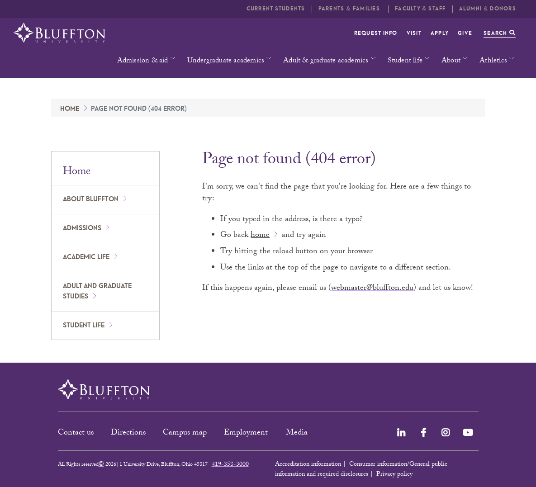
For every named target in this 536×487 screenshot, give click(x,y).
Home (69, 109)
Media (298, 433)
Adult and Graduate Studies (97, 291)
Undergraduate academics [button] (226, 61)
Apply (440, 33)
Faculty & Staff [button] (420, 9)
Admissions (82, 228)
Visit (414, 33)
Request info (376, 33)
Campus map (185, 433)
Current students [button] (276, 9)
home (260, 236)
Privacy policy (394, 474)
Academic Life (86, 257)
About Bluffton (91, 199)
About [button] (450, 61)
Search (500, 33)
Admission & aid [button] (142, 61)
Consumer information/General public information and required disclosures (361, 469)
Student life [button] (405, 61)
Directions (128, 433)
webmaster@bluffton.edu (372, 289)
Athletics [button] (493, 61)
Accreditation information (308, 464)
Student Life (83, 325)
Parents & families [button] (350, 9)
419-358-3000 (230, 464)
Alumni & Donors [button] (487, 9)
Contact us (76, 433)
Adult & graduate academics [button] (325, 61)
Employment (247, 433)
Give (465, 33)
